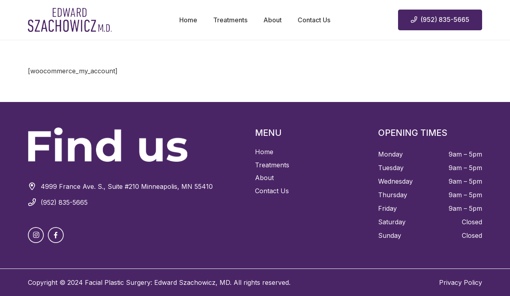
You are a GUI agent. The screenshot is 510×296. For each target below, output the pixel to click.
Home (264, 152)
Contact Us (272, 191)
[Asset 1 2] (70, 20)
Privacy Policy (460, 282)
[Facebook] (56, 235)
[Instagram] (36, 235)
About (264, 178)
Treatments (272, 165)
